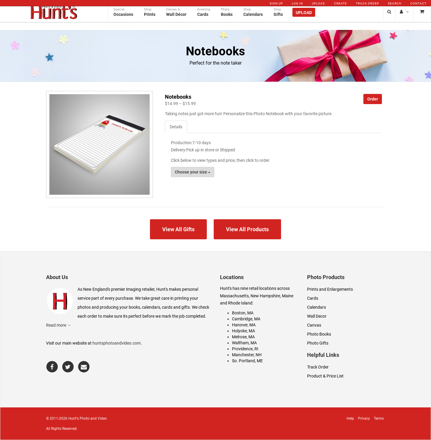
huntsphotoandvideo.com (116, 343)
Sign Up (276, 3)
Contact (418, 3)
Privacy (364, 418)
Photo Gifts (317, 343)
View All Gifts (178, 229)
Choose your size (192, 172)
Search (394, 3)
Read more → (58, 325)
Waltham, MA (244, 342)
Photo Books (319, 334)
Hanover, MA (244, 324)
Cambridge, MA (246, 318)
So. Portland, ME (247, 360)
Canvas (314, 325)
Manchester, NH (247, 354)
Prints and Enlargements (330, 289)
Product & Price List (325, 376)
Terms (379, 418)
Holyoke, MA (243, 330)
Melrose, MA (243, 336)
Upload (318, 3)
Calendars (316, 307)
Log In (297, 3)
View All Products (247, 229)
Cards (312, 298)
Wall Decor (317, 316)
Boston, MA (243, 312)
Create (340, 3)
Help (350, 418)
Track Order (367, 3)
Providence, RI (245, 348)
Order (372, 99)
